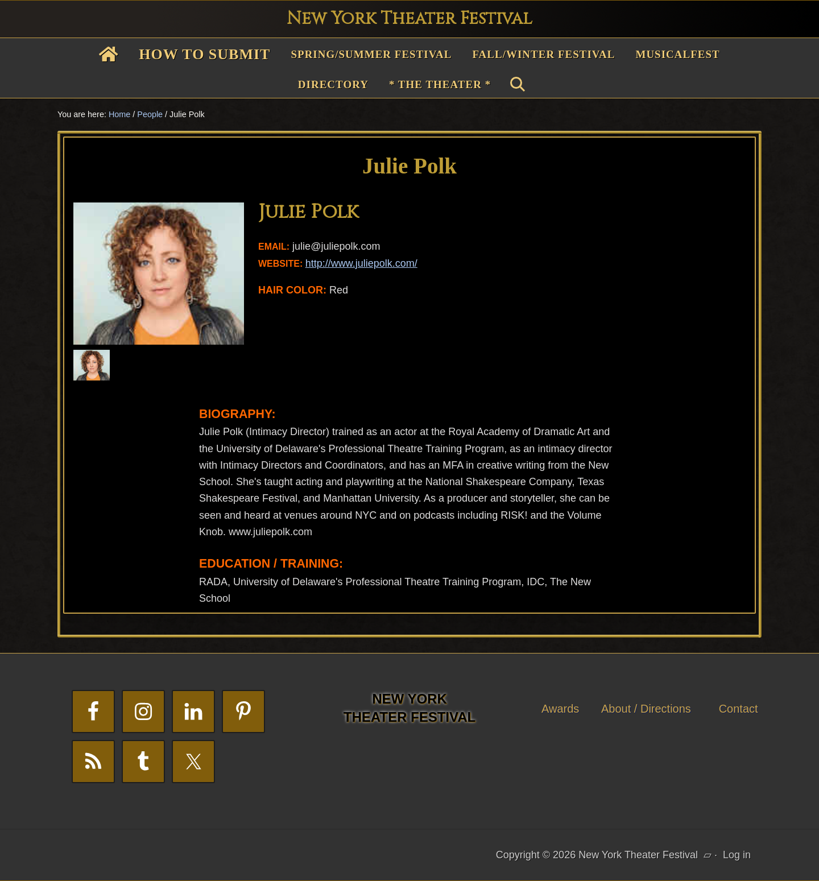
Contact (738, 708)
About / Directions (646, 708)
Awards (560, 708)
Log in (737, 855)
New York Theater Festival (409, 19)
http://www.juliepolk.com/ (361, 263)
